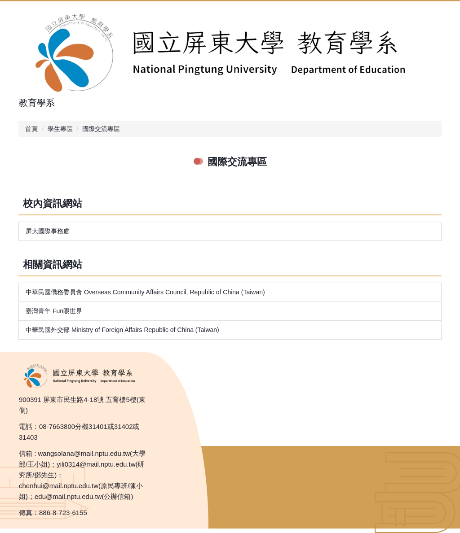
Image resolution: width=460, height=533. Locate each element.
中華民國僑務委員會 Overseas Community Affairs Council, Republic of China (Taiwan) (145, 292)
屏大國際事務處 (48, 231)
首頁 (31, 128)
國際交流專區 (101, 128)
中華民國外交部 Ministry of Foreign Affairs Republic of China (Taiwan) (122, 329)
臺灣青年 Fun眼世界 (54, 311)
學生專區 (60, 128)
